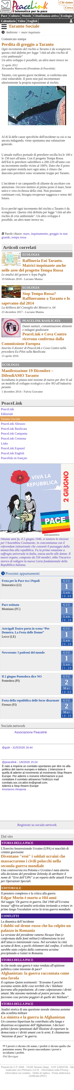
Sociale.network (13, 726)
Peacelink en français (14, 458)
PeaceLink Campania (14, 433)
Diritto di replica (41, 1073)
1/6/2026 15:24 (28, 762)
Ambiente (12, 32)
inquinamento (39, 233)
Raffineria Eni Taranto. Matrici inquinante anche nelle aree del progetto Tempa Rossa (34, 265)
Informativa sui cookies (17, 1073)
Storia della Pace (17, 843)
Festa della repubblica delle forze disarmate (30, 700)
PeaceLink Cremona (13, 438)
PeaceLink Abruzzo (13, 423)
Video (21, 21)
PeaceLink (11, 403)
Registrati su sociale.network (37, 825)
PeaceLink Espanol (13, 448)
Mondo (26, 15)
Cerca (69, 7)
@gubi (6, 747)
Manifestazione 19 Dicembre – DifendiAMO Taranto (27, 373)
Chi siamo (66, 2)
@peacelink (9, 762)
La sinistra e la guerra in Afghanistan (33, 1017)
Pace (4, 15)
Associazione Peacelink (30, 732)
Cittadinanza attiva (46, 15)
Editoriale (7, 414)
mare (26, 233)
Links (4, 443)
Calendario (8, 21)
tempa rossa (19, 237)
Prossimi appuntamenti (23, 573)
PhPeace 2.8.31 (30, 1070)
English (32, 21)
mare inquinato (30, 32)
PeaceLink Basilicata (41, 320)
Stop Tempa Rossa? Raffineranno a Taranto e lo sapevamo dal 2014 (36, 298)
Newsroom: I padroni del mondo (23, 652)
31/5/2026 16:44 (23, 747)
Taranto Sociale (24, 26)
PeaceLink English (12, 453)
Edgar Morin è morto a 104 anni (28, 897)
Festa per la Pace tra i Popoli (21, 580)
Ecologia (66, 15)
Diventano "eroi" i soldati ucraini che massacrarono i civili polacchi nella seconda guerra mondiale (33, 861)
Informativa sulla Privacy (55, 1070)
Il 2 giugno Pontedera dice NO (22, 676)
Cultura (14, 15)
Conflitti (10, 916)
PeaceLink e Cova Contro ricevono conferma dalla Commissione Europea (34, 339)
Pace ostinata (10, 604)
